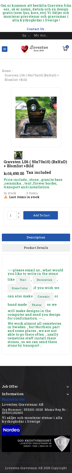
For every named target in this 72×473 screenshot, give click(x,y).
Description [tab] (36, 237)
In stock (10, 193)
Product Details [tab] (36, 248)
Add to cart (41, 215)
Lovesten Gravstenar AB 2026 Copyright (36, 468)
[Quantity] (12, 215)
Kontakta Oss (13, 399)
